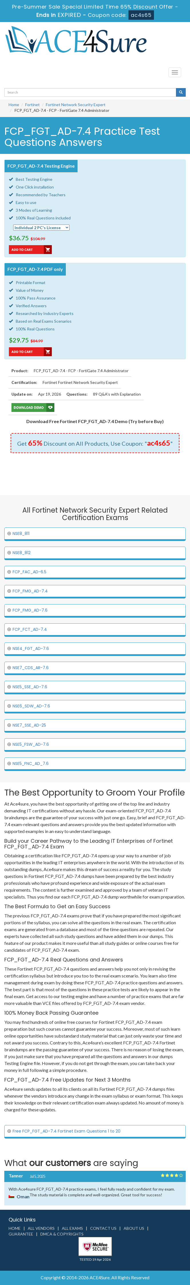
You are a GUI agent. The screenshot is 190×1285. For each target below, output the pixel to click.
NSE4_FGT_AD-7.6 (31, 648)
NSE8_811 (21, 533)
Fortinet (32, 104)
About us (134, 1228)
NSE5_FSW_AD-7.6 (31, 744)
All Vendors (41, 1228)
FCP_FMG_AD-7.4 (30, 591)
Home (14, 104)
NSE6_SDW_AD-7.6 (31, 706)
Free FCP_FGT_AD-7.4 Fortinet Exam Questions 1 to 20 (66, 1131)
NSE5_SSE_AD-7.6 (30, 687)
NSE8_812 (22, 553)
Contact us (103, 1228)
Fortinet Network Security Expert (76, 104)
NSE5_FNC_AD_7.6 (31, 763)
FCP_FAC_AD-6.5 (29, 572)
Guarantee (21, 1234)
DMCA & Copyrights (62, 1234)
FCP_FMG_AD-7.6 (30, 610)
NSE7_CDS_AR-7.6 (31, 668)
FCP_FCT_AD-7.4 (30, 629)
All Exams (72, 1228)
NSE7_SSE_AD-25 (29, 725)
